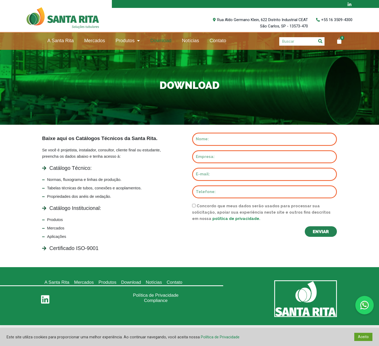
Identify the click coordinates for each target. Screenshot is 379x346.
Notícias (190, 40)
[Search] (320, 41)
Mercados (94, 40)
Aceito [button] (363, 337)
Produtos (128, 41)
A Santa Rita (60, 40)
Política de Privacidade (155, 295)
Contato (218, 40)
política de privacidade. (236, 218)
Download (160, 40)
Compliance (156, 300)
